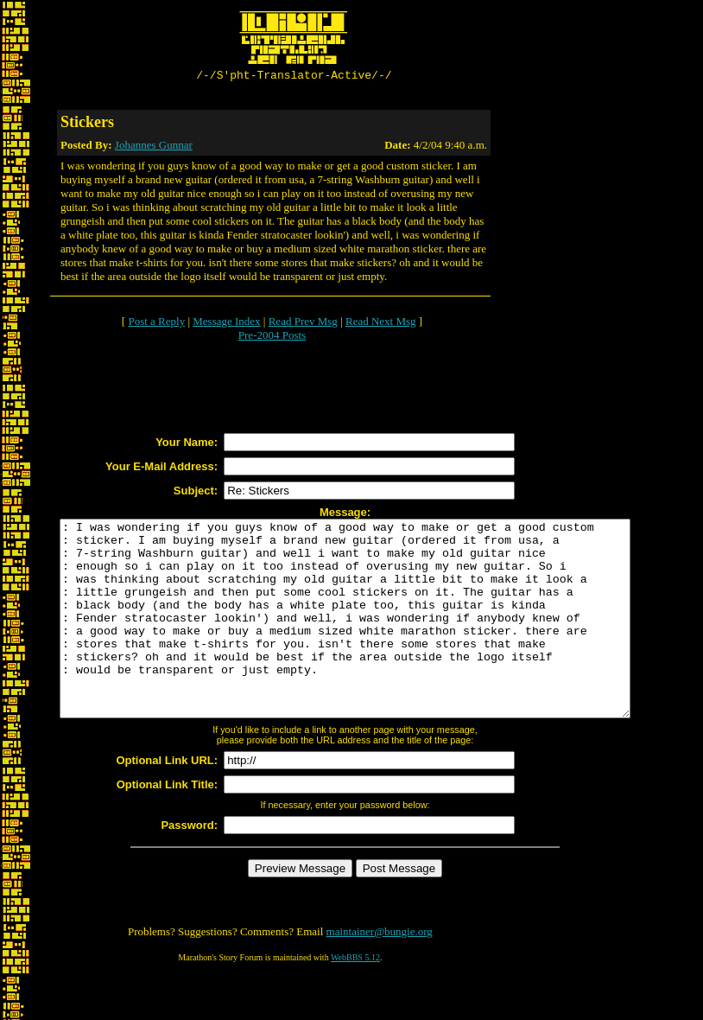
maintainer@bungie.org (379, 972)
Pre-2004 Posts (272, 337)
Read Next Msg (380, 323)
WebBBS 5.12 (355, 999)
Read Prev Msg (303, 323)
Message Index (226, 323)
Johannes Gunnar (154, 147)
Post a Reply (156, 323)
